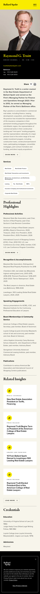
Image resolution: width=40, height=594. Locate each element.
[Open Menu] (35, 5)
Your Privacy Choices (20, 586)
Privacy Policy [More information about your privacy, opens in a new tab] (13, 580)
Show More (11, 154)
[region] (19, 574)
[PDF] (35, 84)
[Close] (35, 559)
